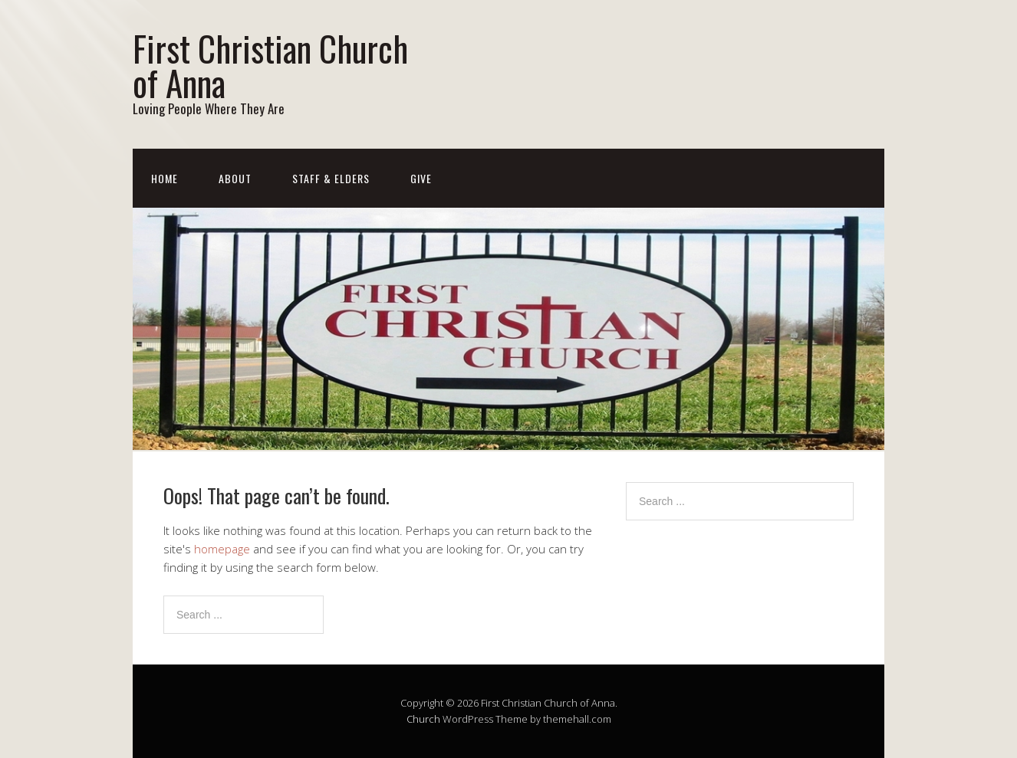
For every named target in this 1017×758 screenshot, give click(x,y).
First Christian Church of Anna (270, 65)
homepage (222, 548)
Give (421, 178)
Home (164, 178)
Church (423, 719)
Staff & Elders (331, 178)
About (235, 178)
